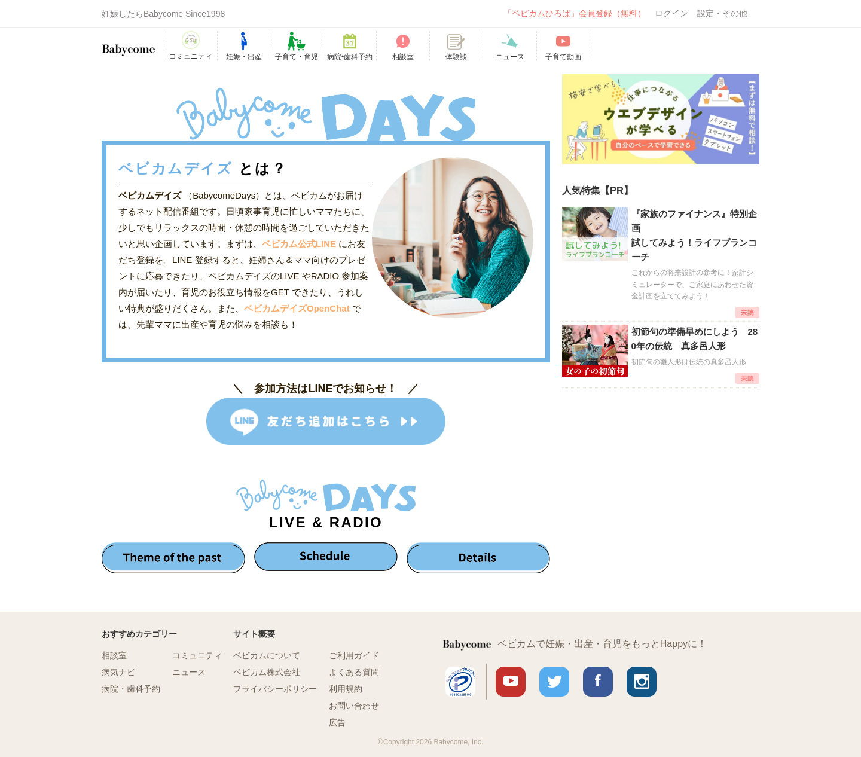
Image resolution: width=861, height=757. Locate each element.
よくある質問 (354, 672)
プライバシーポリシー (275, 689)
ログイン (671, 13)
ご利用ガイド (354, 655)
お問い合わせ (354, 705)
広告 (337, 722)
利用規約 (345, 689)
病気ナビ (118, 672)
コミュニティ (197, 655)
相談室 (114, 655)
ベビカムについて (266, 655)
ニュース (189, 672)
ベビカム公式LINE (299, 244)
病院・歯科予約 (131, 689)
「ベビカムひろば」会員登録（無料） (574, 13)
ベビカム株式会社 (266, 672)
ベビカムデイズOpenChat (298, 308)
